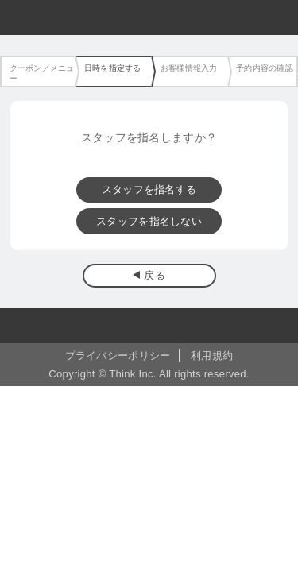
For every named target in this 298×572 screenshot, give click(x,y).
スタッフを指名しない (149, 221)
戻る (154, 275)
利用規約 (212, 355)
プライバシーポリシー (118, 355)
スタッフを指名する (149, 189)
